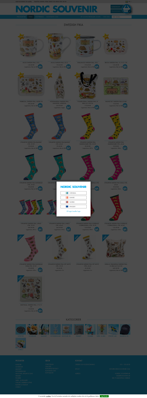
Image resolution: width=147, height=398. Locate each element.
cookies (48, 396)
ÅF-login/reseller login (73, 211)
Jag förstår (104, 396)
